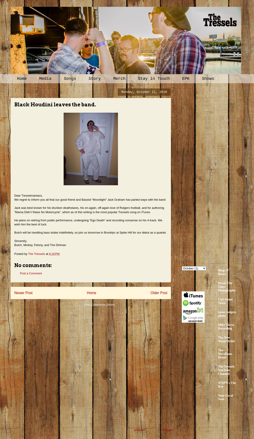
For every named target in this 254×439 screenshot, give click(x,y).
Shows (208, 78)
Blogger (168, 430)
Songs (70, 78)
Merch (119, 78)
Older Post (159, 293)
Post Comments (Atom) (99, 304)
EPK (185, 78)
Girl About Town (225, 301)
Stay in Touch (154, 78)
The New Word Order (226, 339)
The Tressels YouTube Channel (226, 370)
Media (45, 78)
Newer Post (23, 293)
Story (95, 78)
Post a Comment (31, 273)
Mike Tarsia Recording (226, 326)
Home (22, 78)
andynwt (139, 430)
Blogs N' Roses (223, 272)
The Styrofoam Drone (225, 354)
